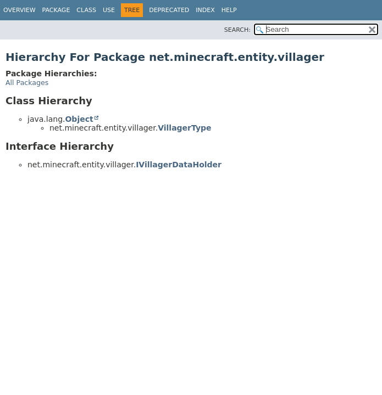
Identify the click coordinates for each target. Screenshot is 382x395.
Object (79, 119)
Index (205, 10)
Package (56, 10)
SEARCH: (237, 29)
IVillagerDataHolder (179, 164)
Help (229, 10)
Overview (19, 10)
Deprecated (169, 10)
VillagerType (184, 127)
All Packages (26, 82)
